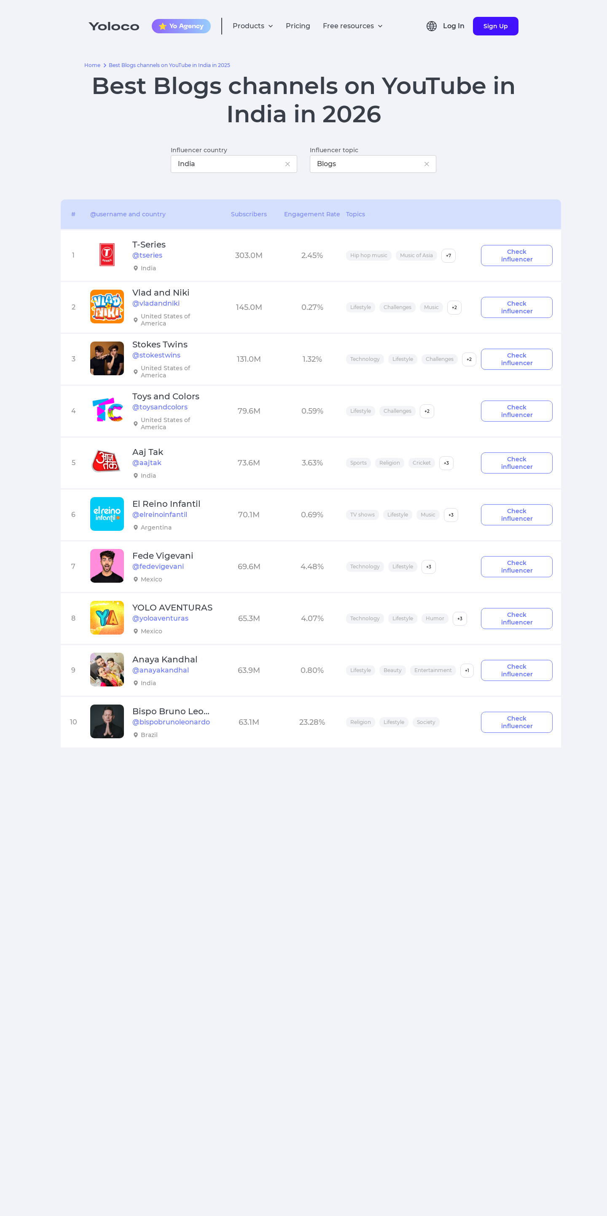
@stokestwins (156, 355)
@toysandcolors (160, 407)
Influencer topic (334, 150)
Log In (454, 26)
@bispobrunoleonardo (171, 722)
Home (92, 65)
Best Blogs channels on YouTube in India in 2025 (169, 65)
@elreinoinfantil (159, 515)
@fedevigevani (158, 566)
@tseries (147, 255)
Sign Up (495, 26)
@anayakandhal (160, 670)
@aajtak (146, 463)
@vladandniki (156, 303)
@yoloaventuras (160, 618)
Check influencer (517, 255)
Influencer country (199, 150)
